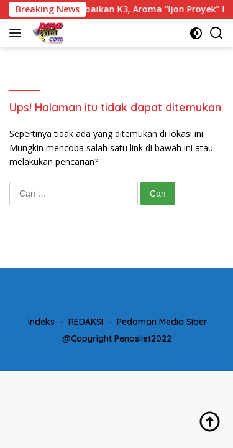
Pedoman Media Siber (162, 321)
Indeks (41, 321)
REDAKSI (85, 321)
